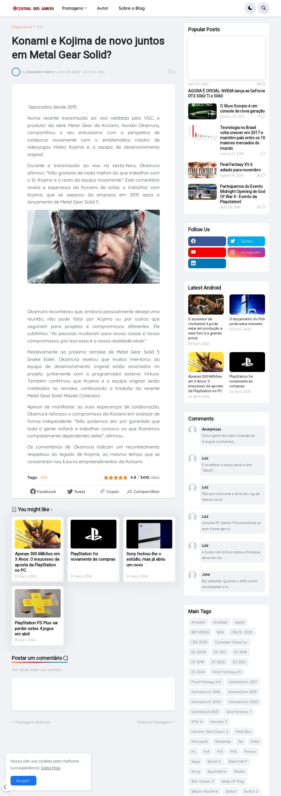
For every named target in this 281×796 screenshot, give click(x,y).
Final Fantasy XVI (206, 681)
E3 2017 (220, 652)
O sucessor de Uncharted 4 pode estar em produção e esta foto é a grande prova (205, 328)
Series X (214, 761)
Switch (230, 791)
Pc (193, 751)
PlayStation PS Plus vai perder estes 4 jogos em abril (36, 628)
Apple (240, 622)
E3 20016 (198, 652)
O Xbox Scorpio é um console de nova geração (242, 108)
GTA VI (197, 721)
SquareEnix (217, 771)
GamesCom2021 (205, 711)
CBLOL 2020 (242, 632)
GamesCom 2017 (243, 681)
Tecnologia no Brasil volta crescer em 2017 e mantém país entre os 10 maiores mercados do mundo (242, 138)
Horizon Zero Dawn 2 (209, 731)
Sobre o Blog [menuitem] (132, 8)
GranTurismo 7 (238, 711)
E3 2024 (198, 672)
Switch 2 (251, 791)
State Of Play (232, 781)
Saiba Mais (51, 767)
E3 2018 (240, 652)
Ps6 (234, 751)
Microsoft (199, 741)
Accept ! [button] (23, 780)
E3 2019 (197, 662)
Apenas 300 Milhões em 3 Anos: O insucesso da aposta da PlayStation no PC (37, 562)
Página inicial (22, 27)
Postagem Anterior (32, 722)
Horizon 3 (218, 721)
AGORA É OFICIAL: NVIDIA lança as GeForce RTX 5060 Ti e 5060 (226, 93)
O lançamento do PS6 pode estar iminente (247, 321)
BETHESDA (200, 632)
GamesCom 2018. (205, 691)
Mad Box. (243, 731)
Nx (241, 741)
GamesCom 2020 (206, 701)
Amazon (198, 622)
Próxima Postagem (154, 722)
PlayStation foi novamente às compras (93, 556)
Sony (195, 771)
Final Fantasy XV (226, 672)
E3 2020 (218, 662)
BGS (220, 632)
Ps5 (40, 27)
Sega (195, 761)
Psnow (250, 751)
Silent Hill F (238, 761)
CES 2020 (199, 642)
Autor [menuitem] (102, 8)
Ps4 (206, 751)
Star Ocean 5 (202, 781)
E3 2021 (239, 662)
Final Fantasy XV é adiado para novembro (240, 167)
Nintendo (223, 741)
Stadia (239, 771)
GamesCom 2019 (242, 691)
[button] (250, 8)
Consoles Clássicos (231, 642)
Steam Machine (204, 791)
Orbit (255, 741)
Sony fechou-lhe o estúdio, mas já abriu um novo (145, 559)
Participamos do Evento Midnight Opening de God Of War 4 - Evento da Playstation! (242, 194)
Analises (220, 622)
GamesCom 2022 (243, 701)
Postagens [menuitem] (72, 8)
